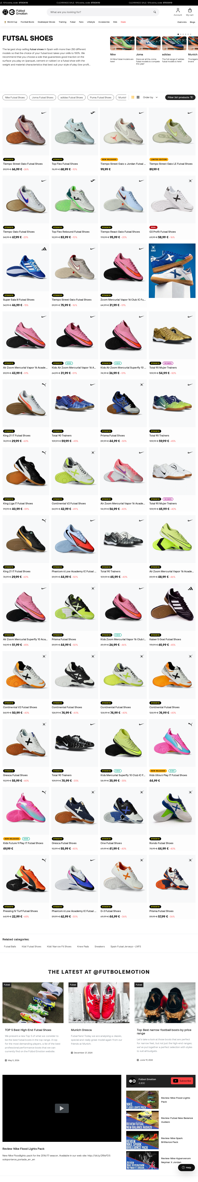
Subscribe (182, 1065)
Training (63, 22)
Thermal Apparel (142, 1168)
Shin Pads (170, 1173)
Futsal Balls (10, 931)
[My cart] (190, 12)
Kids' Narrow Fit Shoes (59, 931)
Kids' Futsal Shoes (31, 931)
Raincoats (170, 1168)
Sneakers (100, 931)
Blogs (192, 22)
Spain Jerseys (141, 1179)
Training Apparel (142, 1173)
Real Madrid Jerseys (111, 1173)
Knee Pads (83, 931)
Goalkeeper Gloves (46, 22)
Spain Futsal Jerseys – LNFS (126, 931)
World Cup (10, 22)
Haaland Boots (10, 1179)
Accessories (104, 22)
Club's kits (182, 22)
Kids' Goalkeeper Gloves (81, 1173)
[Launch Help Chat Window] (186, 1167)
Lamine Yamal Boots (46, 1168)
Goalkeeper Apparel (176, 1179)
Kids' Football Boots (79, 1168)
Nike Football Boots (45, 1179)
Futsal (72, 22)
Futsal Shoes (9, 1173)
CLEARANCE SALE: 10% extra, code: (87, 3)
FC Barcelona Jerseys (112, 1179)
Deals (123, 22)
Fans (81, 22)
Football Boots (27, 22)
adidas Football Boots (47, 1173)
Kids (115, 22)
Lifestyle (91, 22)
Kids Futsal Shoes (77, 1179)
